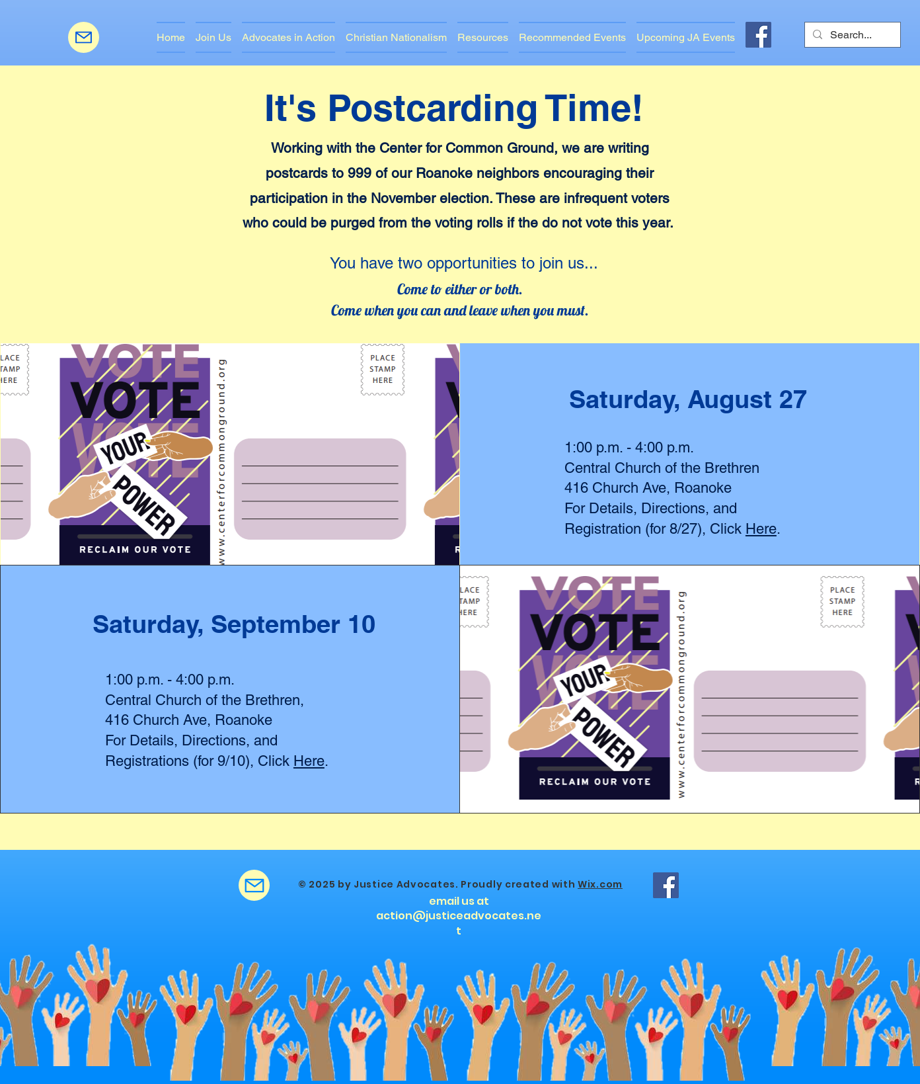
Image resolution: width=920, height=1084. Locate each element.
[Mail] (83, 37)
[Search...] (851, 35)
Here (761, 529)
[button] (288, 37)
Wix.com (600, 884)
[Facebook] (758, 35)
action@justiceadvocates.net (458, 923)
